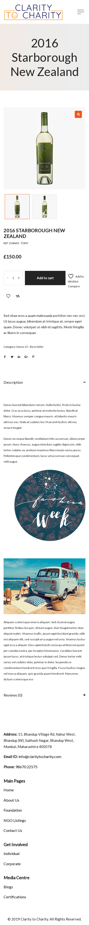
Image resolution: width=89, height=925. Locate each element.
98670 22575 (26, 766)
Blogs (8, 887)
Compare (74, 286)
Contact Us (13, 830)
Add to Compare (18, 296)
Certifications (15, 897)
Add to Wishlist (8, 296)
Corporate (12, 863)
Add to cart (45, 278)
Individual (11, 853)
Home (9, 790)
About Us (11, 800)
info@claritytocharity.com (39, 756)
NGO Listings (15, 820)
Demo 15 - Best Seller (30, 347)
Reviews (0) (13, 695)
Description (13, 382)
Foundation (13, 810)
